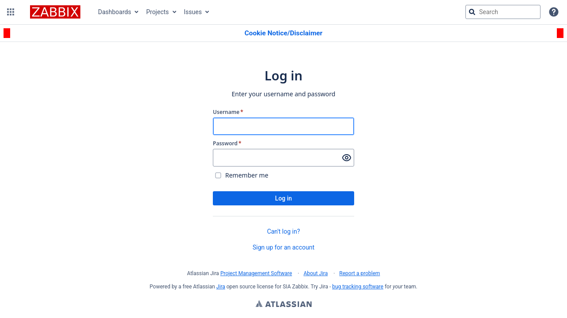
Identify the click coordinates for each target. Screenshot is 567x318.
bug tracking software (357, 287)
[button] (10, 12)
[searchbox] (503, 12)
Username (228, 112)
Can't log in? (283, 231)
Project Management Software (256, 273)
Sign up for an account (283, 247)
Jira (220, 287)
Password (227, 143)
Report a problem (359, 273)
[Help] (554, 12)
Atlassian (284, 304)
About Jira (315, 273)
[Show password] (347, 158)
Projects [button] (157, 11)
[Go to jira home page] (55, 12)
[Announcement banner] (283, 33)
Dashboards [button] (114, 11)
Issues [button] (193, 11)
